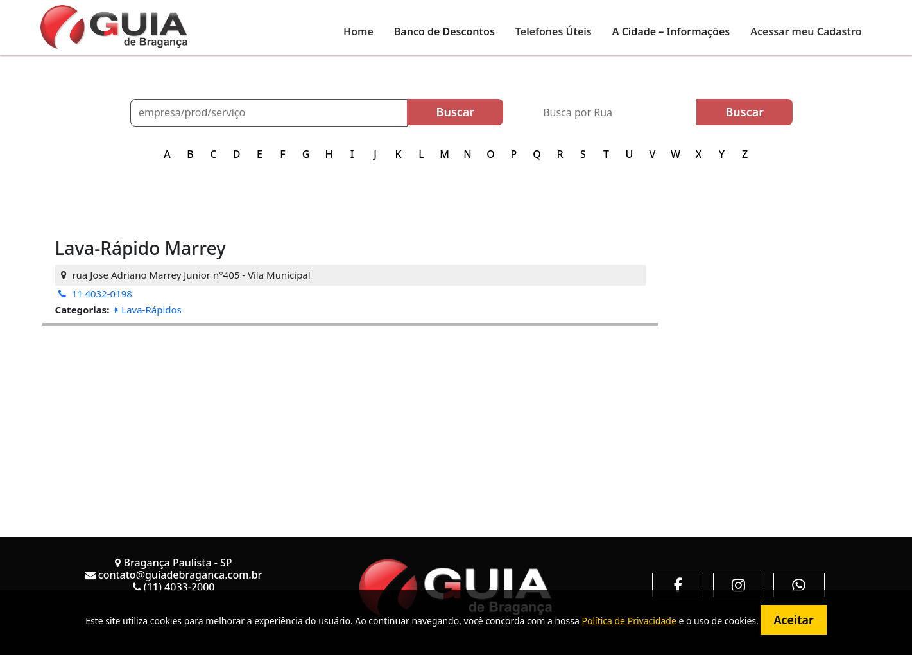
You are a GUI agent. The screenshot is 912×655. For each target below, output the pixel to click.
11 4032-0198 (95, 293)
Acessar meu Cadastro (805, 31)
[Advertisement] (350, 415)
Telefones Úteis (553, 31)
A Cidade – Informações (671, 31)
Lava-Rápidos (148, 309)
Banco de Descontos (444, 31)
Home (358, 31)
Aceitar (793, 619)
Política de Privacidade (628, 621)
